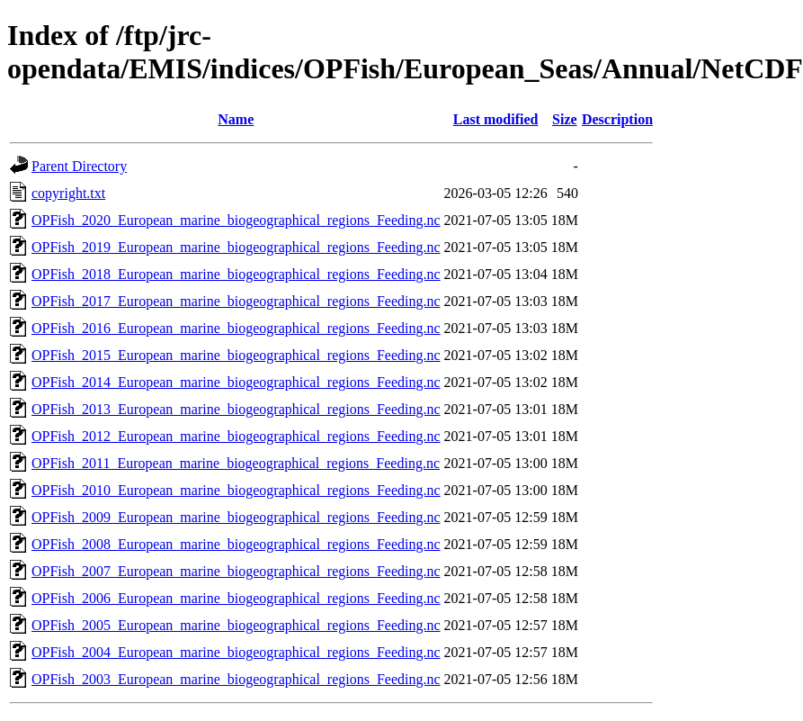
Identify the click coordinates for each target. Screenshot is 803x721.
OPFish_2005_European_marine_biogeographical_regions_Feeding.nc (236, 625)
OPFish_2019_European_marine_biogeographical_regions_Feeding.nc (236, 247)
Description (617, 119)
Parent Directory (79, 166)
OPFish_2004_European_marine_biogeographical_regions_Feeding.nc (236, 652)
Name (236, 119)
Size (564, 119)
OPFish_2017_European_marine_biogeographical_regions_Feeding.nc (236, 301)
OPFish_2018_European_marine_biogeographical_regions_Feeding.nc (236, 274)
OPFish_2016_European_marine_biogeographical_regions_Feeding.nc (236, 328)
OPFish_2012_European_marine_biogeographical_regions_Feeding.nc (236, 436)
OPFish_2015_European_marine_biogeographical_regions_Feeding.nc (236, 355)
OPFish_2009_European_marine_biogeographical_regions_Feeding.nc (236, 517)
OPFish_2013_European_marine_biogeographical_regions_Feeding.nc (236, 409)
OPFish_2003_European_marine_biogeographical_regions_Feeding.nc (236, 679)
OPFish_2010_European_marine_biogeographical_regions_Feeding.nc (236, 490)
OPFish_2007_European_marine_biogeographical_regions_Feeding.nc (236, 571)
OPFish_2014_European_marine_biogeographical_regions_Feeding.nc (236, 382)
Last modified (496, 119)
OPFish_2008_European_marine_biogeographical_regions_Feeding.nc (236, 544)
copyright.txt (68, 193)
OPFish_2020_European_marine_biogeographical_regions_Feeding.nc (236, 220)
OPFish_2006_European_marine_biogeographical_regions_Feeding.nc (236, 598)
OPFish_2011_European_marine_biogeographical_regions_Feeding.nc (235, 463)
